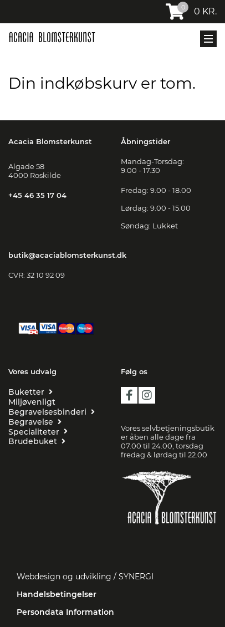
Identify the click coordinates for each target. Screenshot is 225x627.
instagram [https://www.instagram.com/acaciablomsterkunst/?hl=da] (147, 395)
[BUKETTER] (30, 392)
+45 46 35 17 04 (37, 195)
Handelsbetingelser (56, 594)
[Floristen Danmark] (169, 540)
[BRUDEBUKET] (36, 441)
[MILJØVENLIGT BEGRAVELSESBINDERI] (56, 407)
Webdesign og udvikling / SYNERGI (85, 577)
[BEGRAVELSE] (35, 422)
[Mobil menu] (208, 38)
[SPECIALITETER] (38, 432)
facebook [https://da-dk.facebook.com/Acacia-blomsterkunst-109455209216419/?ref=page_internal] (129, 395)
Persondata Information (65, 612)
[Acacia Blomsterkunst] (51, 37)
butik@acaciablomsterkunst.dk (67, 255)
